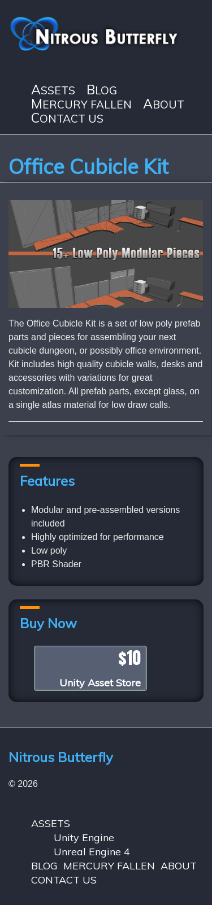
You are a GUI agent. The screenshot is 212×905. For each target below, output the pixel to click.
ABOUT (163, 104)
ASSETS (53, 90)
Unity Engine (84, 837)
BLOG (101, 90)
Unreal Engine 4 (92, 851)
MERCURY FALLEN (81, 104)
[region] (105, 254)
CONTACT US (67, 118)
